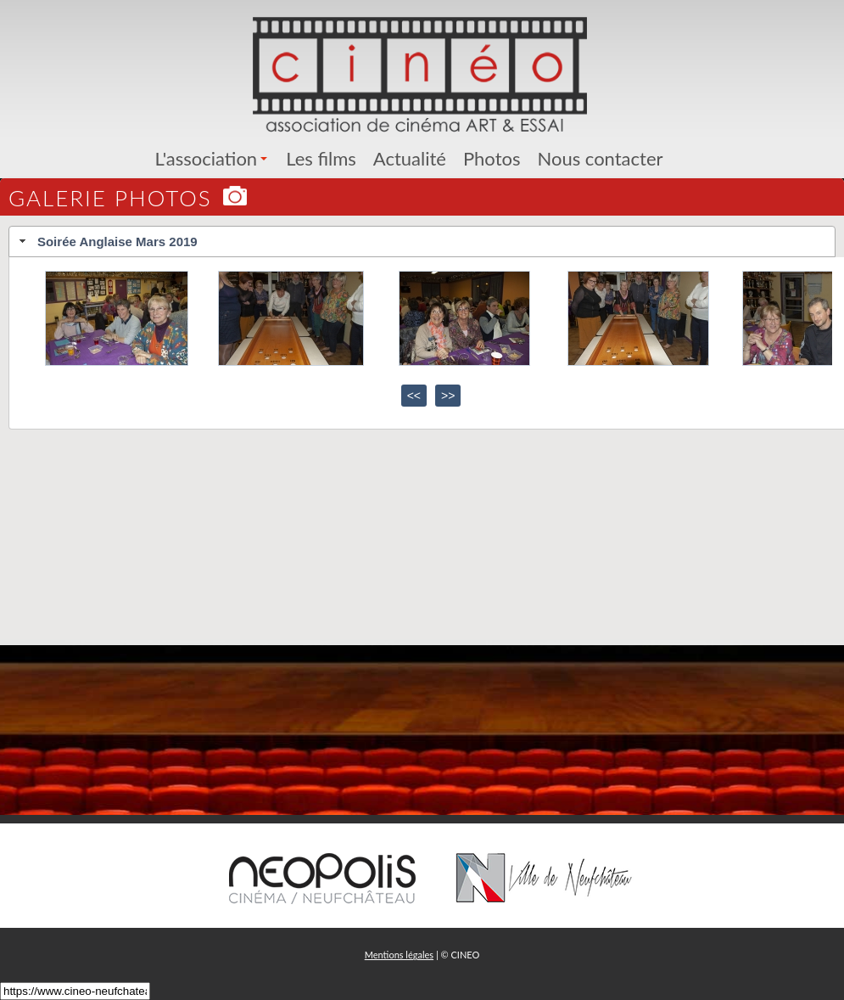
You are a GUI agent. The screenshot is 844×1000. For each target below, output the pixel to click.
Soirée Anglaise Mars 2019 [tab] (106, 241)
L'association (213, 158)
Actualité (409, 158)
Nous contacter (599, 158)
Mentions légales (399, 954)
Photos (492, 158)
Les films (321, 158)
